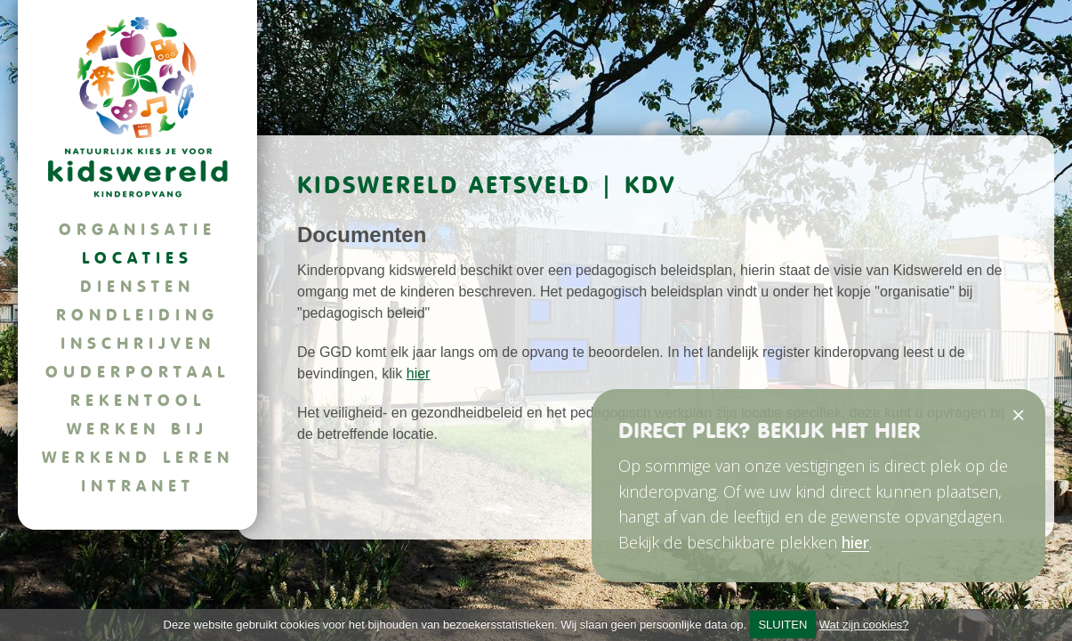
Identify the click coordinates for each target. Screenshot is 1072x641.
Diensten (137, 286)
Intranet (138, 485)
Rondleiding (137, 314)
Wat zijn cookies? (864, 624)
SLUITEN (782, 624)
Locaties (137, 257)
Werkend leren (138, 457)
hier (419, 373)
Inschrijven (137, 343)
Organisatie (137, 229)
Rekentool (138, 400)
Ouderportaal (137, 371)
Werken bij (137, 428)
